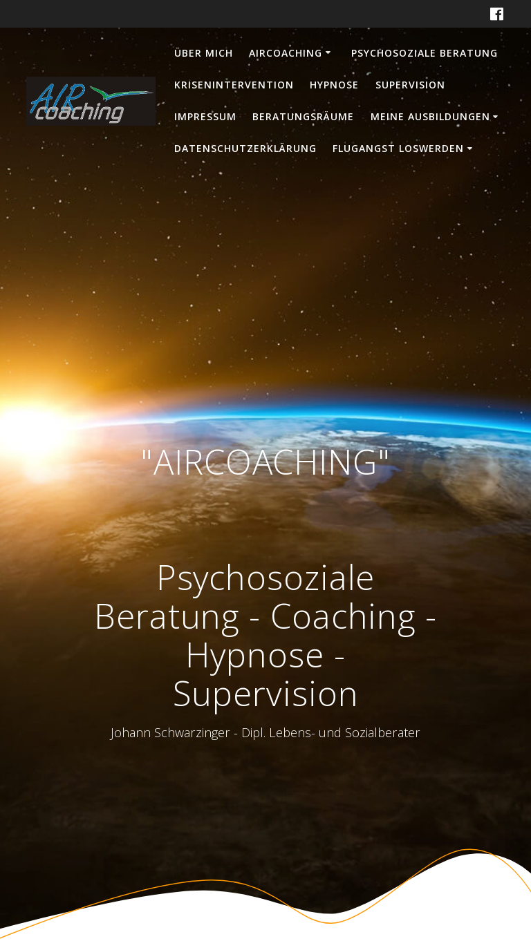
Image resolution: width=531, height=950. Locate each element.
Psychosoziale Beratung (424, 52)
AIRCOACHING (285, 52)
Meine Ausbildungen (430, 116)
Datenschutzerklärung (245, 148)
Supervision (410, 84)
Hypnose (334, 84)
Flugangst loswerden (398, 148)
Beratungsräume (303, 116)
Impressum (205, 116)
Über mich (203, 52)
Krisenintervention (234, 84)
